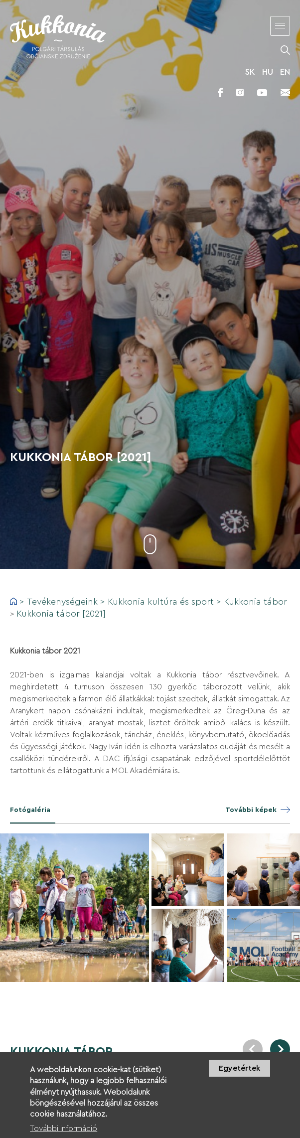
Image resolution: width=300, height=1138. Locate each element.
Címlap (13, 601)
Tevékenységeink (62, 601)
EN (285, 72)
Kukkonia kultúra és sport (161, 601)
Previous (253, 1049)
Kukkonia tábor (255, 601)
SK (250, 72)
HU (267, 72)
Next (280, 1049)
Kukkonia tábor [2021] (61, 613)
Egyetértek (239, 1073)
